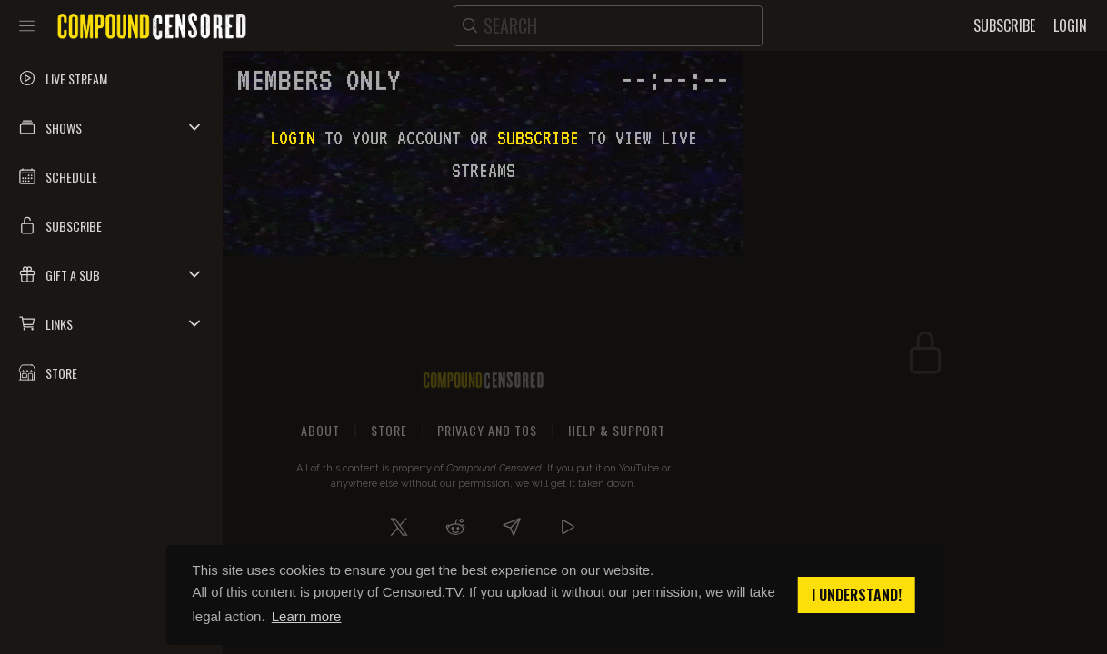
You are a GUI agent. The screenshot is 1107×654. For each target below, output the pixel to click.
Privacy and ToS (487, 430)
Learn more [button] (307, 616)
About (320, 430)
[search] (608, 25)
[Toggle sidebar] (27, 25)
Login (292, 138)
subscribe (538, 138)
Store (389, 430)
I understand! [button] (857, 595)
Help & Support (616, 430)
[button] (111, 127)
